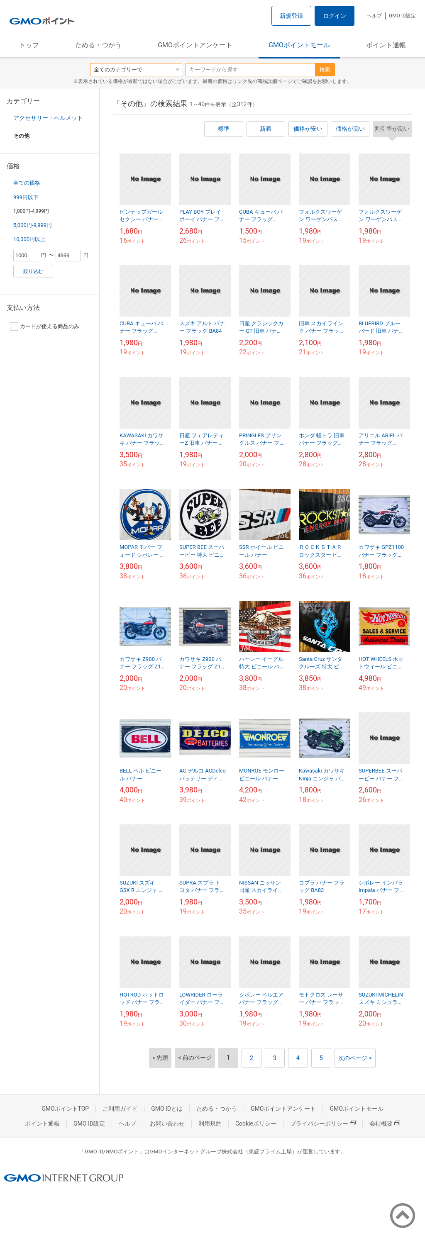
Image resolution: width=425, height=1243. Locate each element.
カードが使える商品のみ (44, 326)
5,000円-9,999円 (32, 225)
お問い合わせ (167, 1123)
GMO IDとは (167, 1108)
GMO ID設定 (402, 16)
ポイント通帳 (386, 45)
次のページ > (355, 1058)
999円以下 (26, 197)
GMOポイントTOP (65, 1108)
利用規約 (210, 1123)
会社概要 (384, 1123)
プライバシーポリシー (323, 1123)
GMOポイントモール (299, 45)
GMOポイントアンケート (195, 45)
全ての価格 (26, 183)
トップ (29, 45)
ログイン (334, 15)
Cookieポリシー (255, 1123)
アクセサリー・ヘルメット (48, 118)
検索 (325, 69)
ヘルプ (374, 16)
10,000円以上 (29, 239)
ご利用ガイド (120, 1108)
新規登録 (291, 15)
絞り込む (33, 271)
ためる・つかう (98, 45)
